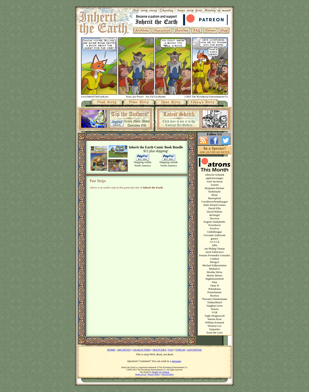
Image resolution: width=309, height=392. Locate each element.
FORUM (180, 349)
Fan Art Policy (168, 374)
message (176, 361)
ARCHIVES (124, 349)
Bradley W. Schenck (160, 372)
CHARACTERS (141, 349)
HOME (111, 349)
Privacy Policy (154, 374)
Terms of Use (141, 374)
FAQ (170, 349)
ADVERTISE (194, 349)
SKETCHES (159, 349)
